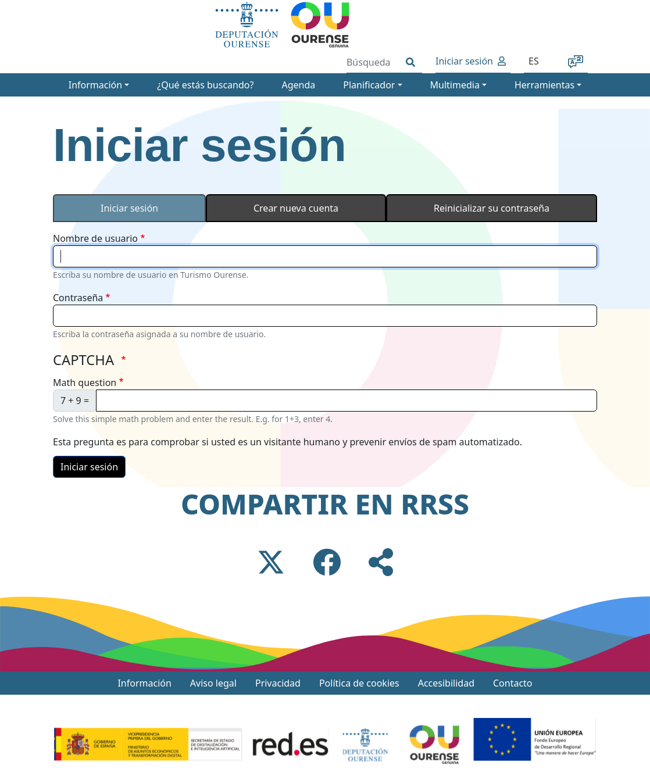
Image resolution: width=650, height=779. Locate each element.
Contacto (513, 683)
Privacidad (278, 683)
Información (144, 683)
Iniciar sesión (464, 61)
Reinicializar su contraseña (491, 208)
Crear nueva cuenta (295, 208)
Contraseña (78, 297)
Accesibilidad (446, 683)
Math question (84, 382)
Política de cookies (359, 683)
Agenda (298, 84)
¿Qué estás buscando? (205, 84)
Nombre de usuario (95, 238)
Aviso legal (213, 683)
